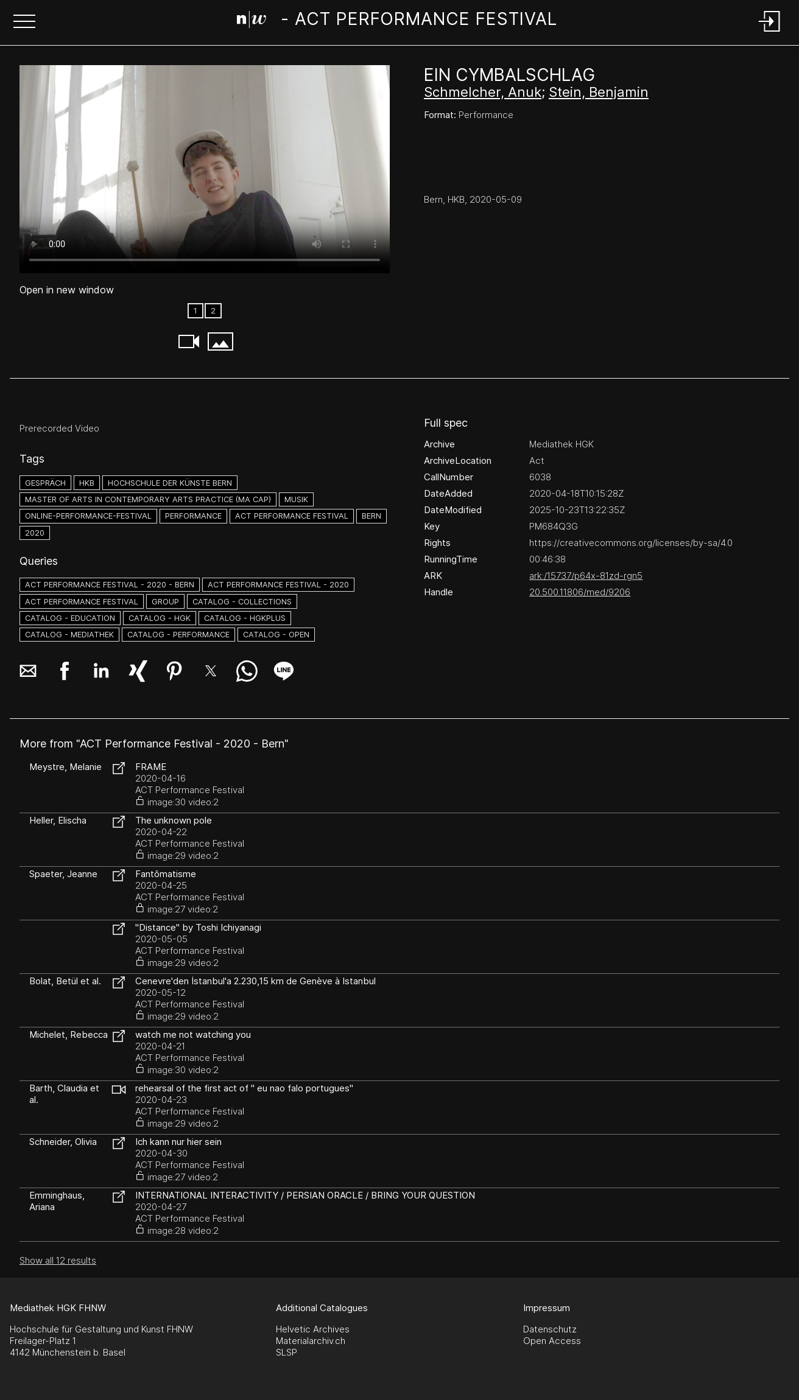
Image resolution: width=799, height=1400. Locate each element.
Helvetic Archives (313, 1329)
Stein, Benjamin (599, 92)
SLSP (286, 1352)
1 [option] (195, 310)
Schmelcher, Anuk (482, 92)
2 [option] (213, 310)
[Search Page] (397, 21)
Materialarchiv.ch (310, 1340)
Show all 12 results (57, 1260)
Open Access (552, 1340)
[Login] (769, 32)
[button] (24, 22)
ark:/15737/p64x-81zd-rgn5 (585, 575)
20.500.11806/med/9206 (579, 592)
